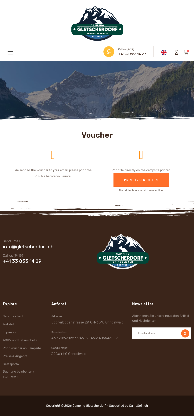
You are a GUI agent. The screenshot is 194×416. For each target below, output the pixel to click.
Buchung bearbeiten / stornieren (18, 374)
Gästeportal (11, 364)
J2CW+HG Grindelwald (68, 354)
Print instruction (141, 180)
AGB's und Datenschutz (20, 340)
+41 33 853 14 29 (132, 54)
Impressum (10, 332)
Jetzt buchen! (13, 316)
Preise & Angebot (15, 356)
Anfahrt (8, 324)
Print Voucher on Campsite (22, 348)
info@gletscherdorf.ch (28, 247)
